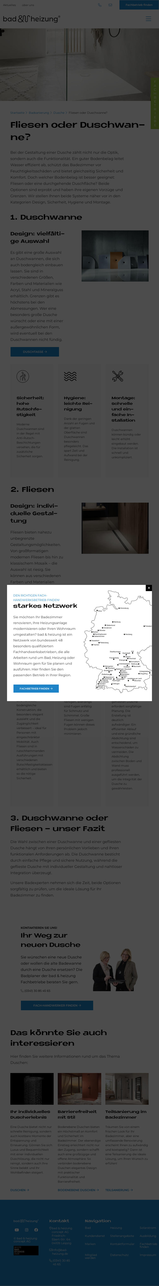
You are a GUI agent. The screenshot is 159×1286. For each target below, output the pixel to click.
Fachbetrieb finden (34, 688)
